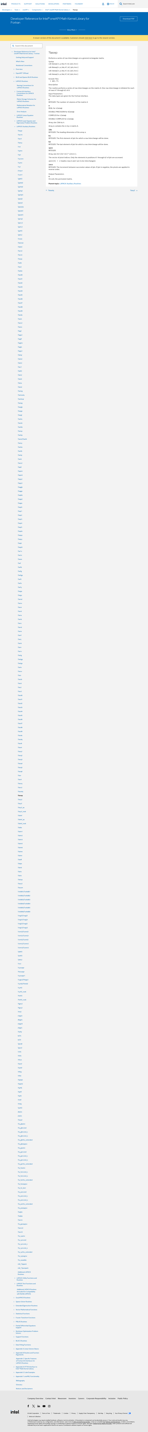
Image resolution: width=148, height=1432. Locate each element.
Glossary (19, 1385)
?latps (20, 864)
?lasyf (20, 803)
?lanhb (20, 427)
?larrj (19, 639)
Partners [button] (67, 4)
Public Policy (123, 1398)
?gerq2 (20, 219)
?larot (20, 611)
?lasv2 (20, 787)
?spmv (20, 151)
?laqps (20, 503)
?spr (19, 155)
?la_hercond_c (23, 1172)
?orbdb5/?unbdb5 (24, 908)
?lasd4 (20, 711)
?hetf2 (20, 996)
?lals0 (20, 379)
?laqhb (20, 495)
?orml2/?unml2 (23, 940)
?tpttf (20, 1092)
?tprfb (20, 1088)
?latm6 (20, 848)
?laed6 (20, 299)
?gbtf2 (20, 179)
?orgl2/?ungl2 (23, 924)
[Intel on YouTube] (44, 1407)
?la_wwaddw (22, 1260)
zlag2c (20, 1028)
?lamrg (20, 391)
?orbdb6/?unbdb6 (24, 912)
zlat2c (20, 1116)
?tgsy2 (20, 1008)
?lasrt (20, 779)
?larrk (20, 643)
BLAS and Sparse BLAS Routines (27, 77)
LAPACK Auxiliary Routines (26, 126)
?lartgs (20, 663)
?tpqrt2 (20, 1084)
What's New (20, 61)
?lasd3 (20, 707)
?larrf (19, 635)
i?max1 (20, 171)
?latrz (20, 876)
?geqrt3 (20, 215)
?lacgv (20, 131)
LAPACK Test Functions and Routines (26, 1284)
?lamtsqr (21, 399)
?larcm (20, 1220)
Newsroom (62, 1398)
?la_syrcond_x (23, 1248)
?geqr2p (21, 207)
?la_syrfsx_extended (25, 1252)
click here (88, 38)
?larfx (20, 583)
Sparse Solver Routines (24, 1302)
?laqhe (20, 1212)
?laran (20, 559)
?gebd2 (20, 183)
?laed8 (20, 307)
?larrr (19, 647)
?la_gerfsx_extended (25, 1164)
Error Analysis (21, 112)
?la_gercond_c (23, 1156)
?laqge (20, 491)
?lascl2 (20, 1232)
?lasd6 (20, 719)
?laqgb (20, 487)
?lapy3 (20, 483)
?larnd (20, 599)
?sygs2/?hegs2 (23, 980)
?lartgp (20, 659)
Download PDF (129, 19)
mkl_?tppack (22, 1264)
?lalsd (20, 387)
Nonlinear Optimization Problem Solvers (27, 1332)
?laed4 (20, 291)
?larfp (20, 1032)
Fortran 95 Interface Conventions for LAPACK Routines (25, 93)
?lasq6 (20, 771)
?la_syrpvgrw (22, 1256)
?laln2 (20, 375)
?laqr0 (20, 507)
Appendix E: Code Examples (25, 1372)
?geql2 (20, 199)
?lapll (20, 467)
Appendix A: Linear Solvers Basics (27, 1349)
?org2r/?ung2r (23, 920)
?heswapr (21, 972)
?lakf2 (20, 371)
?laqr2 (20, 515)
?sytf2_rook (22, 992)
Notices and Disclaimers (24, 1389)
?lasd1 (20, 699)
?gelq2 (20, 191)
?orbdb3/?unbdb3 (24, 900)
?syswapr (21, 968)
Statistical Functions (23, 1314)
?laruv (20, 671)
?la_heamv (21, 1168)
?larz (19, 675)
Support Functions (22, 1337)
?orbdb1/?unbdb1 (24, 892)
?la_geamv (21, 1148)
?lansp (20, 431)
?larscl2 (20, 1228)
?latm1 (20, 832)
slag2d (20, 1024)
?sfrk (19, 1052)
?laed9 (20, 311)
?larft (19, 579)
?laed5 (20, 295)
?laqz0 (20, 547)
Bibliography (20, 1381)
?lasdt (20, 743)
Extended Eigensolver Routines (27, 1306)
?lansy (20, 443)
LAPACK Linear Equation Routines (25, 116)
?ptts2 (20, 960)
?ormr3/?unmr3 (23, 948)
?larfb (20, 567)
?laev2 (20, 323)
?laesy (20, 143)
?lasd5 (20, 715)
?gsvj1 (20, 1048)
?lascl (20, 691)
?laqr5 (20, 527)
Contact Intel (50, 1398)
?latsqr (20, 880)
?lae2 (20, 267)
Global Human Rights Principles (102, 1423)
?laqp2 (20, 499)
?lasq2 (20, 755)
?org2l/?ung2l (23, 916)
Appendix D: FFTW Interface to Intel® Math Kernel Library (26, 1368)
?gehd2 (20, 187)
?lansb (20, 423)
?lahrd (20, 359)
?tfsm (20, 1060)
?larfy (20, 587)
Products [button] (15, 4)
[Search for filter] (26, 46)
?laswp (20, 795)
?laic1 (20, 367)
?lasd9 (20, 731)
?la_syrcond (22, 1240)
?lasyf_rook (22, 811)
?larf (19, 563)
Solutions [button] (40, 4)
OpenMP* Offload (22, 73)
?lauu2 (20, 884)
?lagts (20, 347)
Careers (81, 1398)
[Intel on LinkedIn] (39, 1407)
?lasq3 (20, 759)
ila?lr (19, 1040)
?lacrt (20, 139)
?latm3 (20, 840)
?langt (20, 415)
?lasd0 (20, 695)
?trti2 (19, 1012)
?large (20, 591)
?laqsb (20, 531)
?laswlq (20, 791)
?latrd (20, 868)
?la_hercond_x (23, 1176)
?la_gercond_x (23, 1160)
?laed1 (20, 279)
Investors (72, 1398)
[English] (110, 4)
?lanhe (20, 447)
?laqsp (20, 535)
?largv (20, 595)
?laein (20, 319)
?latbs (20, 828)
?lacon (20, 255)
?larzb (20, 679)
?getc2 (20, 227)
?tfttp (20, 1072)
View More (72, 30)
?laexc (20, 327)
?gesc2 (20, 223)
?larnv (20, 603)
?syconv (20, 159)
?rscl (19, 964)
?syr (19, 167)
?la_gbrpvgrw (22, 1144)
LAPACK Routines (22, 81)
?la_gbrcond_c (23, 1132)
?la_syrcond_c (23, 1244)
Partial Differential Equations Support (26, 1327)
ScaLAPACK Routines (23, 1298)
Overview (19, 69)
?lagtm (20, 343)
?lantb (20, 451)
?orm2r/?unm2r (23, 936)
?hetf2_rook (22, 1000)
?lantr (20, 459)
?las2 (19, 687)
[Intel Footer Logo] (15, 1412)
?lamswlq (21, 395)
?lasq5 (20, 767)
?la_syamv (21, 1236)
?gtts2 (20, 235)
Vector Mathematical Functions (26, 1310)
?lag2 (20, 331)
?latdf (20, 860)
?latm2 (20, 836)
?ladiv (20, 263)
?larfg (20, 571)
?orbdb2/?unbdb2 (24, 896)
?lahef (20, 816)
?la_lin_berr (22, 1188)
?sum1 (20, 175)
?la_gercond (22, 1152)
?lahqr (20, 355)
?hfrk (19, 1056)
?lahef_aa (21, 820)
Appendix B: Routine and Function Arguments (27, 1354)
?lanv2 (20, 463)
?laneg (20, 403)
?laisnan (20, 243)
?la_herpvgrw (22, 1184)
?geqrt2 (20, 211)
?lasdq (20, 739)
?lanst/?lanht (22, 439)
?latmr (20, 856)
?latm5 (20, 844)
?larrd (20, 627)
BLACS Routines (21, 1341)
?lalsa (20, 383)
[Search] (121, 3)
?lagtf (20, 339)
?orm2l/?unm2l (23, 932)
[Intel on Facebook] (28, 1407)
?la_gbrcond (22, 1128)
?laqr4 (20, 523)
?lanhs (20, 419)
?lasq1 (20, 751)
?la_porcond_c (23, 1196)
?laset (20, 747)
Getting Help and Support (25, 57)
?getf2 (20, 231)
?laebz (20, 271)
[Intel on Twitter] (33, 1407)
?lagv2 (20, 351)
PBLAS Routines (21, 1322)
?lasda (20, 735)
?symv (20, 163)
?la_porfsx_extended (25, 1204)
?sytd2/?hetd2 (23, 984)
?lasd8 (20, 727)
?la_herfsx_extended (25, 1180)
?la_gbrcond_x (23, 1136)
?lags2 (20, 335)
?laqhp (20, 1216)
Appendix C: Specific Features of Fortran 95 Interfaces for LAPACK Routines (26, 1361)
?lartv (20, 667)
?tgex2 (20, 1004)
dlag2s (20, 1020)
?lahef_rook (22, 824)
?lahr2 (20, 363)
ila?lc (19, 1036)
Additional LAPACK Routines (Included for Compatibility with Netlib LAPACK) (26, 1291)
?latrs (20, 872)
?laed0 (20, 275)
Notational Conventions (24, 65)
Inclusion (111, 1398)
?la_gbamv (21, 1124)
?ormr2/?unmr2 (23, 944)
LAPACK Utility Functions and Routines (27, 1279)
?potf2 (20, 956)
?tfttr (19, 1076)
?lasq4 (20, 763)
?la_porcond (22, 1192)
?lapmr (20, 471)
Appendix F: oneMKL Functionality (27, 1376)
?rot (19, 147)
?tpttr (20, 1096)
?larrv (20, 651)
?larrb (20, 619)
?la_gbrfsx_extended (25, 1140)
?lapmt (20, 475)
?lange (20, 411)
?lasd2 (20, 703)
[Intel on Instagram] (49, 1407)
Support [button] (28, 4)
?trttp (20, 1104)
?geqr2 (20, 203)
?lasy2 (20, 799)
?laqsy (20, 539)
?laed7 (20, 303)
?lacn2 (20, 251)
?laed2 (20, 283)
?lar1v (20, 551)
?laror (20, 607)
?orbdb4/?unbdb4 (24, 904)
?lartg (20, 655)
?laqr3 (20, 519)
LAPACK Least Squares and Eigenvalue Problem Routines (27, 122)
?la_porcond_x (23, 1200)
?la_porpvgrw (22, 1208)
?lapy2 (20, 479)
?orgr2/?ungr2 (23, 928)
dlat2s (20, 1112)
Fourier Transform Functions (25, 1318)
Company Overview (35, 1398)
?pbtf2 (20, 952)
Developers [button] (53, 4)
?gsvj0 (20, 1044)
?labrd (20, 247)
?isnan (20, 239)
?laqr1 (20, 511)
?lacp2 (20, 1120)
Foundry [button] (79, 4)
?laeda (20, 315)
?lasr (19, 775)
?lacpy (20, 259)
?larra (20, 615)
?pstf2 (20, 1108)
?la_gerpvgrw (22, 1224)
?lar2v (20, 555)
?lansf (20, 1064)
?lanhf (20, 1068)
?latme (20, 852)
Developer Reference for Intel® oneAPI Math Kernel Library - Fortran (27, 53)
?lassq (20, 783)
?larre (20, 631)
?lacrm (20, 135)
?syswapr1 (21, 976)
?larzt (20, 683)
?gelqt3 (20, 195)
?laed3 (20, 287)
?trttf (19, 1100)
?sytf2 (20, 988)
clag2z (20, 1016)
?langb (20, 407)
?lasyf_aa (21, 807)
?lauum (20, 888)
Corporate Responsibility (96, 1398)
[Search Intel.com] (135, 4)
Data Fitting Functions (23, 1345)
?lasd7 (20, 723)
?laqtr (20, 543)
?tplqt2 (20, 1080)
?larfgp (20, 575)
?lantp (20, 455)
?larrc (20, 623)
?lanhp (20, 435)
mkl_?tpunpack (23, 1268)
